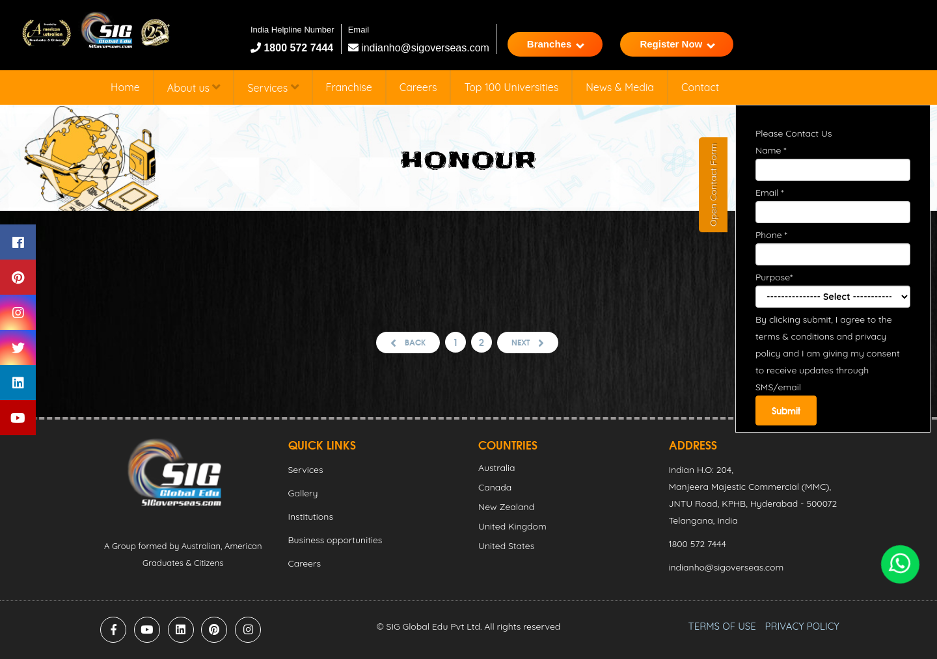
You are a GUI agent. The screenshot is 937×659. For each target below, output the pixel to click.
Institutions (310, 516)
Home (125, 87)
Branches (555, 43)
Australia (496, 468)
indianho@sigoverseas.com (418, 47)
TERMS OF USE (722, 626)
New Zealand (506, 507)
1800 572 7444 (297, 47)
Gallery (303, 493)
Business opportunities (335, 540)
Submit (786, 410)
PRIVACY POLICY (802, 626)
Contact (700, 87)
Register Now (677, 43)
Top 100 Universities (511, 87)
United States (506, 546)
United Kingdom (512, 526)
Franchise (349, 87)
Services (272, 87)
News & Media (620, 87)
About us (194, 87)
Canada (494, 487)
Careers (418, 87)
